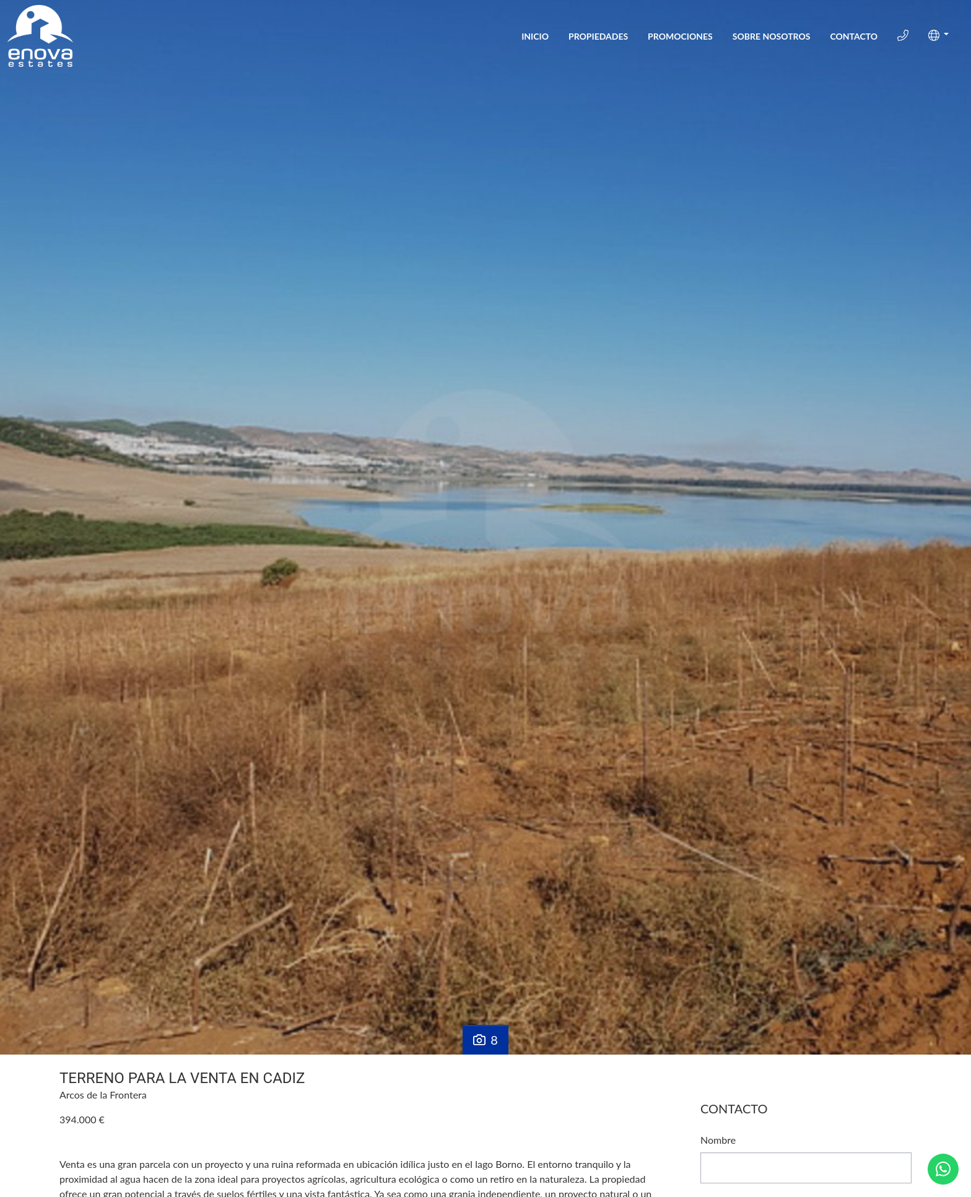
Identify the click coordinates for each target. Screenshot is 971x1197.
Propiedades (598, 36)
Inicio (535, 36)
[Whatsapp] (943, 1169)
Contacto (853, 36)
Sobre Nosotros (772, 36)
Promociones (680, 36)
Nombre (718, 1140)
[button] (938, 35)
